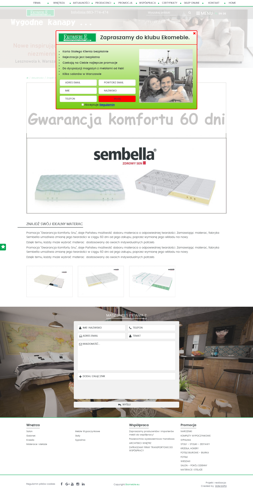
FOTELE (184, 457)
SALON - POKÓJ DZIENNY (194, 465)
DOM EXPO (221, 486)
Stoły (77, 436)
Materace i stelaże (36, 444)
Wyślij (117, 99)
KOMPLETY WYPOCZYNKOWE (195, 436)
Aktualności (81, 3)
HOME (232, 3)
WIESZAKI (185, 461)
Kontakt (213, 3)
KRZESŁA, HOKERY (190, 448)
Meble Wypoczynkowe (87, 431)
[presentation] (129, 389)
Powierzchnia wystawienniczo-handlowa (151, 439)
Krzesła (30, 440)
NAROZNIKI (186, 431)
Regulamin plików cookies (40, 484)
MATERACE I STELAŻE (191, 470)
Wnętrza (59, 3)
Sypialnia (80, 440)
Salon (29, 431)
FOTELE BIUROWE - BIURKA (195, 453)
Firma (37, 3)
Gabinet (30, 436)
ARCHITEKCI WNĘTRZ (140, 443)
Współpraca (147, 3)
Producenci (103, 3)
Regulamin (107, 104)
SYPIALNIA (186, 440)
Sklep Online (191, 3)
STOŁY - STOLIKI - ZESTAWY (195, 444)
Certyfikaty (169, 3)
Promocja (125, 3)
